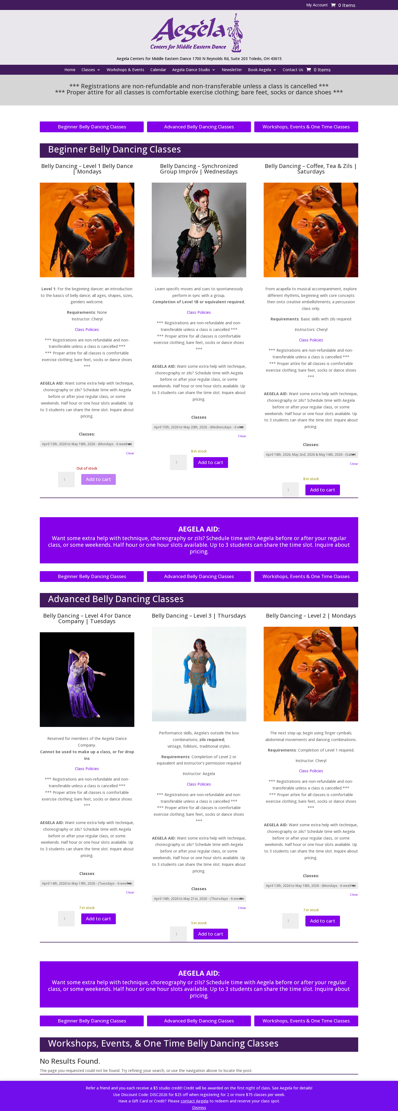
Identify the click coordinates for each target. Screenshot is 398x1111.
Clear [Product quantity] (354, 894)
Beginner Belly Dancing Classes (92, 126)
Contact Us (293, 70)
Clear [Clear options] (130, 453)
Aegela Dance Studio (191, 70)
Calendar (158, 70)
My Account (317, 5)
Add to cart (98, 479)
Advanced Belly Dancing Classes (199, 126)
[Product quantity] (66, 479)
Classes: (87, 434)
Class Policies (87, 329)
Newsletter (232, 70)
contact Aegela (194, 1101)
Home (69, 70)
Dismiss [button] (199, 1107)
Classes (88, 70)
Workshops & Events (125, 70)
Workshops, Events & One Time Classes (306, 126)
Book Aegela (259, 70)
